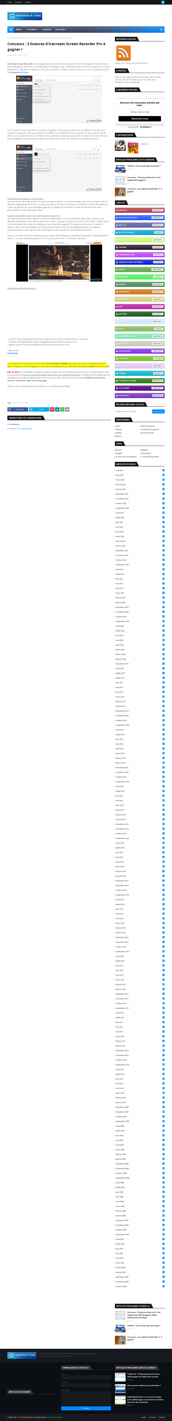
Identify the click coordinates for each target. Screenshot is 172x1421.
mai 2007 (140, 1253)
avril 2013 (140, 918)
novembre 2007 (140, 1225)
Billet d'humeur (141, 232)
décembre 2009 (140, 1107)
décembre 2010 (140, 1050)
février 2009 (140, 1154)
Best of (141, 225)
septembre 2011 (140, 1008)
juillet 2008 (140, 1187)
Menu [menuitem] (18, 29)
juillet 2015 (140, 791)
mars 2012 (140, 980)
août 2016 (140, 730)
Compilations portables (141, 262)
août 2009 (140, 1126)
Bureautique (141, 240)
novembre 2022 (140, 498)
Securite (141, 343)
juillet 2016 (140, 734)
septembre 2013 (140, 895)
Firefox (141, 284)
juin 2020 (140, 635)
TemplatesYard (28, 1417)
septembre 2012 (140, 951)
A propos (18, 2)
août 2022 (140, 513)
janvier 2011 (140, 1046)
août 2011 (140, 1013)
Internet (141, 299)
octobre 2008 (140, 1173)
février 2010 (140, 1097)
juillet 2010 (140, 1074)
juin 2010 (140, 1079)
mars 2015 (140, 810)
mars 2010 (140, 1093)
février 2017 (140, 701)
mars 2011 (140, 1036)
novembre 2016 (140, 715)
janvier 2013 (140, 932)
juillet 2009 (140, 1130)
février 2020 (140, 654)
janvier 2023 (140, 489)
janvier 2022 (140, 546)
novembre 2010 (140, 1055)
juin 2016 (140, 739)
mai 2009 (140, 1140)
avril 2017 (140, 692)
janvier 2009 (140, 1159)
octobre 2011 (140, 1003)
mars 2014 (140, 866)
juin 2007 (140, 1248)
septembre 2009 (140, 1121)
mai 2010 (140, 1083)
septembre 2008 (140, 1178)
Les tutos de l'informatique (126, 456)
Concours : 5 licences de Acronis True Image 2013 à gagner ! (143, 178)
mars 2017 (140, 697)
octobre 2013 (140, 890)
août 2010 (140, 1069)
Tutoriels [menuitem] (32, 29)
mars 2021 (140, 593)
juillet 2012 (140, 961)
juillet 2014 (140, 847)
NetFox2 (118, 436)
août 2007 (140, 1239)
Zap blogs (141, 395)
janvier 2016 (140, 763)
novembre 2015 (140, 772)
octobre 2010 (140, 1060)
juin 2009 (140, 1135)
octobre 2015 (140, 777)
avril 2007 (140, 1258)
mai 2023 (140, 470)
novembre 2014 (140, 829)
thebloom (13, 55)
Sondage (141, 358)
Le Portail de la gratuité (149, 429)
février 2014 (140, 871)
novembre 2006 (140, 1281)
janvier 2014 (140, 876)
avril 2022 (140, 531)
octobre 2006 (140, 1286)
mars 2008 (140, 1206)
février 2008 (140, 1211)
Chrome (141, 247)
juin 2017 (140, 682)
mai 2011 (140, 1027)
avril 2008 (140, 1201)
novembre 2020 (140, 612)
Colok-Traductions (147, 426)
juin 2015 (140, 796)
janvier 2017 (140, 706)
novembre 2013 (140, 885)
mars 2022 (140, 536)
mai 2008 (140, 1197)
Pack (141, 329)
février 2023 (140, 484)
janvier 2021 (140, 602)
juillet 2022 (140, 517)
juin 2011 (140, 1022)
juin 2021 (140, 579)
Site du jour (141, 351)
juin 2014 (140, 852)
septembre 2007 (140, 1234)
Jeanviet (118, 450)
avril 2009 (140, 1145)
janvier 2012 (140, 989)
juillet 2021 (140, 574)
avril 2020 (140, 645)
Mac (141, 306)
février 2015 (140, 814)
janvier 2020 (140, 659)
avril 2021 (140, 588)
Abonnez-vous (139, 118)
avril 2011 (140, 1031)
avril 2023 (140, 475)
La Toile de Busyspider (149, 456)
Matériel (141, 314)
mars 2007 (140, 1263)
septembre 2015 (140, 781)
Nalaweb (144, 450)
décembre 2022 (140, 494)
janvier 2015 (140, 819)
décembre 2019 (140, 664)
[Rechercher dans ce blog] (133, 411)
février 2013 (140, 928)
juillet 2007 (140, 1244)
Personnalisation (141, 336)
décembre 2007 (140, 1220)
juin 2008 (140, 1192)
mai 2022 (140, 527)
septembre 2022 (140, 508)
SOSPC (118, 426)
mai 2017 (140, 687)
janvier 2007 (140, 1272)
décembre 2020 (140, 607)
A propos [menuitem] (46, 29)
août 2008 (140, 1182)
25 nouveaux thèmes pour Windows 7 (144, 1385)
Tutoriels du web (141, 381)
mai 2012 (140, 970)
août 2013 (140, 899)
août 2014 (140, 843)
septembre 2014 (140, 838)
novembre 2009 (140, 1112)
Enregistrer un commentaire (19, 428)
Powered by (140, 127)
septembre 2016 (140, 725)
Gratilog (118, 433)
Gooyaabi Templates (55, 1417)
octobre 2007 (140, 1230)
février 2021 (140, 597)
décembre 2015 (140, 767)
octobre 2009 (140, 1116)
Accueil (10, 38)
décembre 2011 (140, 994)
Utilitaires (141, 388)
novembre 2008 (140, 1168)
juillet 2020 (140, 631)
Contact (28, 2)
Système (141, 366)
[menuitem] (10, 29)
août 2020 (140, 626)
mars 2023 (140, 480)
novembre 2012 (140, 942)
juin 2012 (140, 965)
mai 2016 (140, 744)
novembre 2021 (140, 555)
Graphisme (141, 292)
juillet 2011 (140, 1017)
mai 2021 (140, 583)
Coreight (118, 453)
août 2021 (140, 569)
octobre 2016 (140, 720)
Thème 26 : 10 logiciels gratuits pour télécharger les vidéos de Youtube (143, 1375)
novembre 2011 (140, 998)
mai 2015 (140, 800)
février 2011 (140, 1041)
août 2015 (140, 786)
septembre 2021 (140, 564)
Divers (15, 403)
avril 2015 (140, 805)
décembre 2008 (140, 1164)
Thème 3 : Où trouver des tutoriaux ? (144, 166)
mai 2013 (140, 914)
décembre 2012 (140, 937)
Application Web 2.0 (141, 217)
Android (141, 210)
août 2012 (140, 956)
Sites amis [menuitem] (60, 29)
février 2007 (140, 1267)
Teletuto (118, 429)
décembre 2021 (140, 550)
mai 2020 (140, 640)
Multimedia (18, 38)
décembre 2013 (140, 880)
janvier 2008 (140, 1215)
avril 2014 (140, 862)
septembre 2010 (140, 1064)
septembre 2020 (140, 621)
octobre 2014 (140, 833)
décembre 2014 (140, 824)
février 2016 (140, 758)
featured (141, 277)
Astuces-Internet (147, 433)
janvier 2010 (140, 1102)
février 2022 (140, 541)
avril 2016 (140, 748)
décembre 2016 (140, 711)
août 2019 (140, 668)
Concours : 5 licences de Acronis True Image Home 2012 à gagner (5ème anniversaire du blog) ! (143, 1315)
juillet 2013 (140, 904)
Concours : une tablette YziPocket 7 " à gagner (144, 190)
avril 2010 (140, 1088)
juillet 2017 (140, 678)
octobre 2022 (140, 503)
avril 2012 (140, 975)
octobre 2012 (140, 947)
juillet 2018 (140, 673)
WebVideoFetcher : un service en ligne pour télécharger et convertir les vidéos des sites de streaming (145, 1399)
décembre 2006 (140, 1277)
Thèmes (141, 373)
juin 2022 (140, 522)
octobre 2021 (140, 560)
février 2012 (140, 984)
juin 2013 (140, 909)
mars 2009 (140, 1149)
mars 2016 (140, 753)
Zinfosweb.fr (145, 453)
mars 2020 (140, 649)
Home (9, 2)
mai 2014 (140, 857)
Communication (141, 254)
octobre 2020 (140, 616)
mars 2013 (140, 923)
